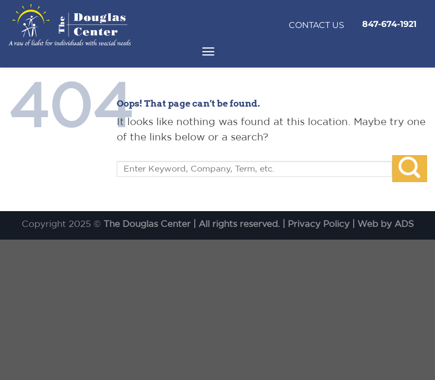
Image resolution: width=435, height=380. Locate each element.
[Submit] (409, 168)
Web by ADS (385, 223)
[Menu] (208, 52)
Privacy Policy (318, 223)
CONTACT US (316, 25)
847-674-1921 (389, 24)
